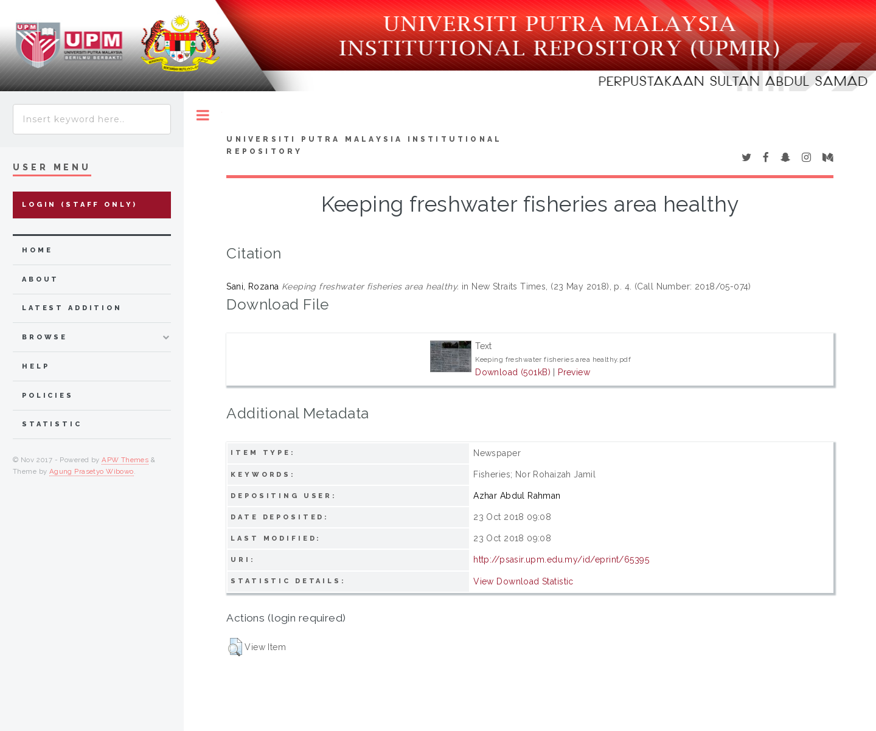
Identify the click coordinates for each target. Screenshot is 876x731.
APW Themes (125, 460)
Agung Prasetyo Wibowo (91, 471)
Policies (48, 396)
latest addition (72, 308)
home (37, 250)
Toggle (203, 115)
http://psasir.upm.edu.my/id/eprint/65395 (561, 559)
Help (35, 366)
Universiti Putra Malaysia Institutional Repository (364, 145)
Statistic (52, 424)
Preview (574, 372)
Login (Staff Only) (79, 205)
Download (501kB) (513, 372)
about (40, 279)
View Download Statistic (523, 581)
